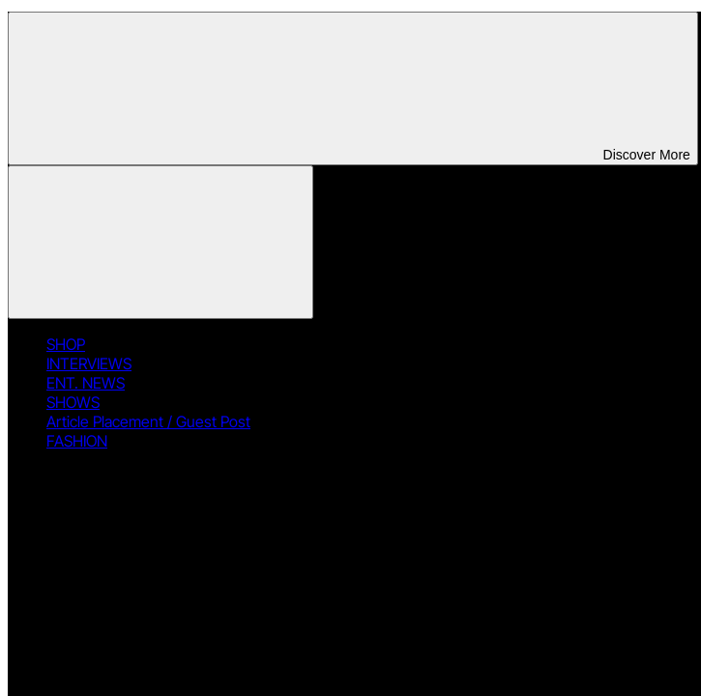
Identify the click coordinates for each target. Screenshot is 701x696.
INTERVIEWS (88, 363)
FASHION (76, 440)
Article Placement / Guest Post (148, 421)
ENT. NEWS (85, 382)
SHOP (65, 344)
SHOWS (73, 402)
